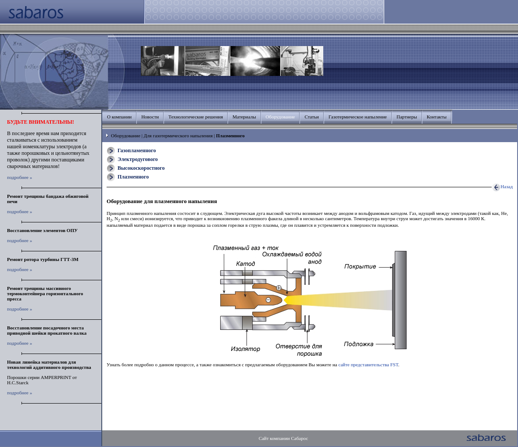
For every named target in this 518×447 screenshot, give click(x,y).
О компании (119, 116)
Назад (502, 186)
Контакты (437, 116)
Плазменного (133, 177)
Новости (150, 116)
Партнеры (407, 116)
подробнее (18, 177)
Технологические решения (195, 116)
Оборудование (125, 135)
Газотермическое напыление (358, 116)
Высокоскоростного (141, 168)
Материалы (244, 116)
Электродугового (138, 159)
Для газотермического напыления (178, 135)
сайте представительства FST (368, 364)
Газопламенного (137, 150)
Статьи (311, 116)
